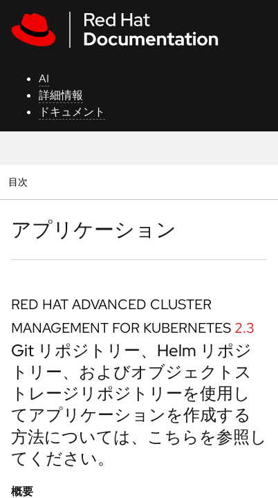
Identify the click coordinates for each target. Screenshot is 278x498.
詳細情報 (61, 95)
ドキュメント (72, 111)
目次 (20, 181)
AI (44, 78)
